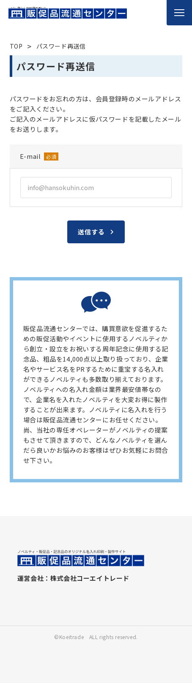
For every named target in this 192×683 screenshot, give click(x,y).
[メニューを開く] (179, 12)
